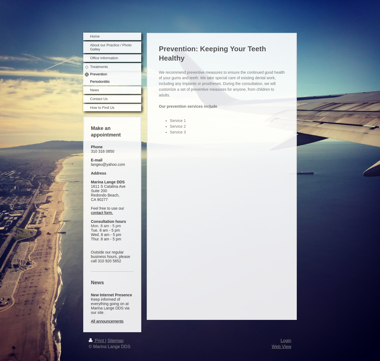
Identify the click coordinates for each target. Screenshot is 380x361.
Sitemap (115, 340)
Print (97, 340)
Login (286, 340)
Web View (281, 346)
